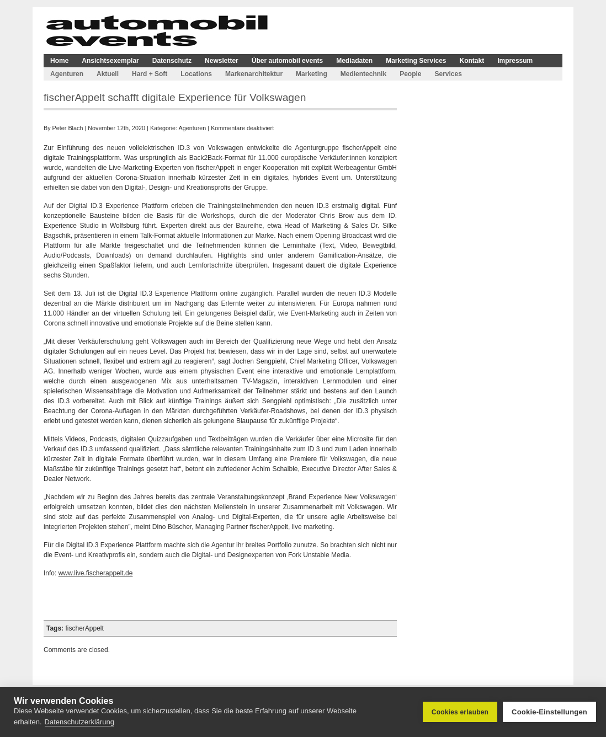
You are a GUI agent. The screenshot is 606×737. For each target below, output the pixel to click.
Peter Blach (67, 128)
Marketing (311, 74)
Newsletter (221, 61)
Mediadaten (354, 61)
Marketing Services (416, 61)
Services (447, 74)
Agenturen (66, 74)
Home (59, 61)
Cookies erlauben (460, 712)
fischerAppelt (84, 628)
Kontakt (472, 61)
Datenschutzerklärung (79, 722)
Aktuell (108, 74)
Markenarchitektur (254, 74)
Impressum (515, 61)
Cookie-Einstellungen (549, 712)
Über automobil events (287, 61)
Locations (196, 74)
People (410, 74)
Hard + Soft (149, 74)
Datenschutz (172, 61)
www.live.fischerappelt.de (96, 573)
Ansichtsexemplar (110, 61)
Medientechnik (363, 74)
